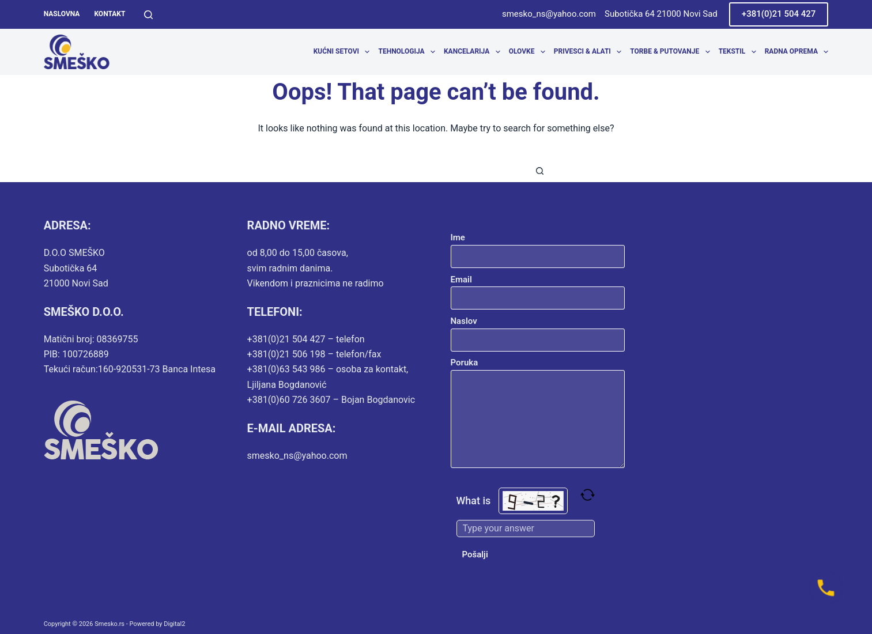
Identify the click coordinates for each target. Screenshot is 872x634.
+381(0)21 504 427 (779, 14)
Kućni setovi (344, 52)
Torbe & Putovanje (672, 52)
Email (538, 289)
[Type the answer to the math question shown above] (525, 528)
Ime (538, 247)
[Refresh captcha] (587, 495)
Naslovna (62, 14)
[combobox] (425, 170)
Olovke (529, 52)
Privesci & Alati (590, 52)
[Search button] (540, 171)
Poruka (538, 412)
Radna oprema (797, 52)
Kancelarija (474, 52)
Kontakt (109, 14)
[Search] (148, 14)
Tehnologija (408, 52)
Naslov (538, 330)
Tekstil (740, 52)
